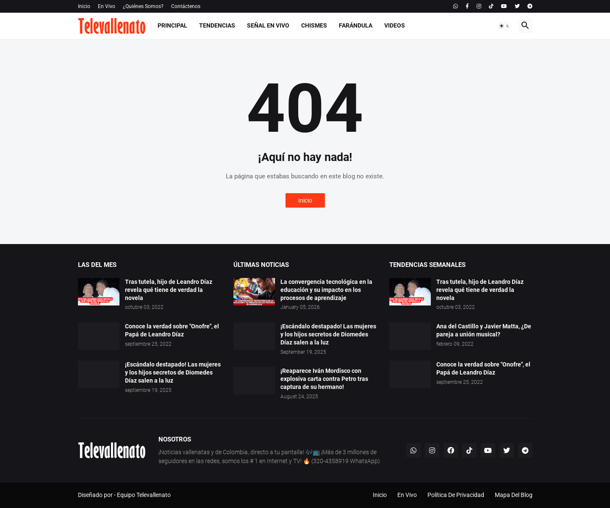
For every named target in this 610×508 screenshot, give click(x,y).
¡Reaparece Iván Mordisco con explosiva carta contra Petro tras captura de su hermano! (324, 378)
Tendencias (217, 25)
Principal (172, 25)
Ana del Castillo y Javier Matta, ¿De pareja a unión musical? (483, 330)
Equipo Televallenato (144, 494)
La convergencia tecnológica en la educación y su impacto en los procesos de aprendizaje (326, 289)
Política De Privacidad (455, 494)
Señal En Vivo (268, 25)
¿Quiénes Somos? (143, 6)
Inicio (84, 6)
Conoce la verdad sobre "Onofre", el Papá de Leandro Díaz (172, 330)
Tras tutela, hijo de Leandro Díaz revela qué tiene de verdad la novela (168, 289)
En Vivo (106, 6)
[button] (504, 26)
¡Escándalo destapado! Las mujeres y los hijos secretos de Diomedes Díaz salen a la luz (173, 372)
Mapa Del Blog (513, 494)
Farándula (355, 25)
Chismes (314, 25)
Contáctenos (185, 6)
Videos (394, 25)
